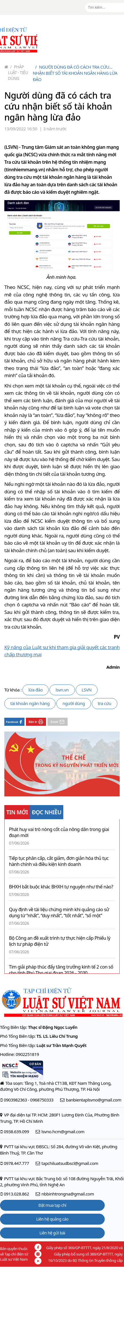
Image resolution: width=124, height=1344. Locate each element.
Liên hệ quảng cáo (52, 1219)
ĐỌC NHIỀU (47, 812)
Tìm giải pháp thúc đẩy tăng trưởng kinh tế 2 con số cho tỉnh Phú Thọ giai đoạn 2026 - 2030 (61, 970)
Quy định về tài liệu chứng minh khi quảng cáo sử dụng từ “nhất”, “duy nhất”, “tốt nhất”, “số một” (59, 913)
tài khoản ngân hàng (29, 703)
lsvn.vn (62, 690)
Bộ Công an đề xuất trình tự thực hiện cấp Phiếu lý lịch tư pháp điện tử (59, 941)
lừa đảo (35, 690)
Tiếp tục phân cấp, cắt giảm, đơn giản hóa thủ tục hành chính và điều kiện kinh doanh (58, 861)
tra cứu (104, 703)
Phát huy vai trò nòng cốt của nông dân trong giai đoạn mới (59, 832)
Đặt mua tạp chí (52, 1205)
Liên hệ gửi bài (52, 1233)
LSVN (87, 690)
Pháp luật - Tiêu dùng (18, 72)
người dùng (73, 703)
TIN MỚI (17, 812)
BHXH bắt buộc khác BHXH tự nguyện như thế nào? (61, 887)
